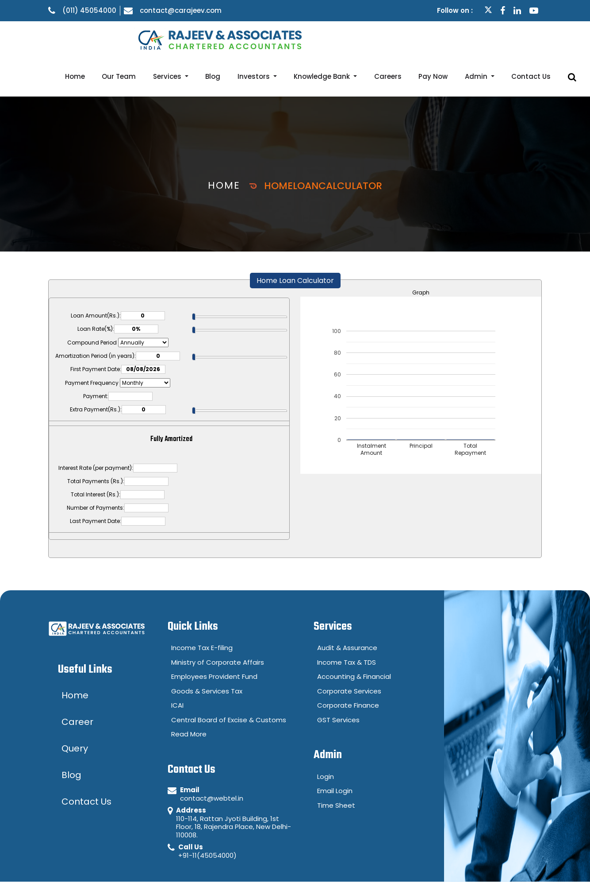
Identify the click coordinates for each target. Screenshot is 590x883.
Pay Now (464, 38)
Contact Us (544, 38)
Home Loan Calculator (295, 243)
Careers (427, 38)
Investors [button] (312, 38)
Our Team (202, 38)
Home (167, 38)
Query (485, 863)
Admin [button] (499, 38)
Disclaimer (437, 863)
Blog (278, 38)
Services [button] (242, 38)
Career (528, 863)
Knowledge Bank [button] (371, 38)
